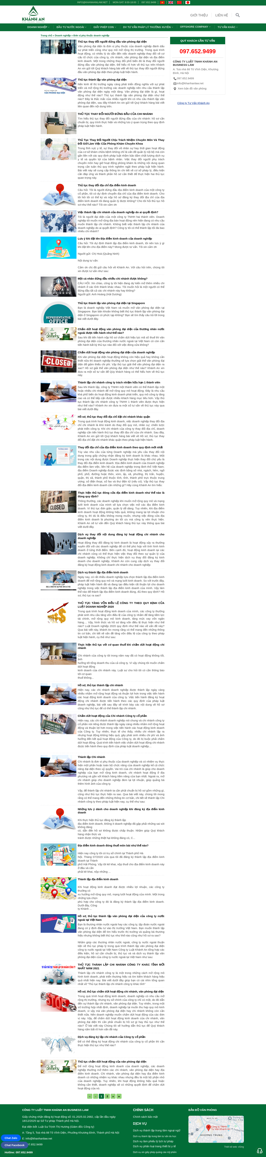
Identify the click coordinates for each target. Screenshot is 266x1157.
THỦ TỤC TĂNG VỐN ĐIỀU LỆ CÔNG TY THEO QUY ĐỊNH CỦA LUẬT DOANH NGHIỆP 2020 (121, 604)
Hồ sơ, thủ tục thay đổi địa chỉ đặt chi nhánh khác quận (114, 416)
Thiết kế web (230, 1147)
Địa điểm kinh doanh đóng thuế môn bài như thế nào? (113, 845)
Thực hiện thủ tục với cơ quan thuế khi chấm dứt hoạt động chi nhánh (121, 646)
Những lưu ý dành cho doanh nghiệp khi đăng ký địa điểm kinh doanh (121, 811)
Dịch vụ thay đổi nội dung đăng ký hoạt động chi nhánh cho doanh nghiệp (121, 536)
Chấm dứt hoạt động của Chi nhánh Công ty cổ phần (112, 715)
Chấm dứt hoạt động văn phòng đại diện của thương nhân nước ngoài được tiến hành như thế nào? (121, 331)
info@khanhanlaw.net (92, 2)
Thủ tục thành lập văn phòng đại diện (102, 79)
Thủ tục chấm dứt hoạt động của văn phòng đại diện (112, 1061)
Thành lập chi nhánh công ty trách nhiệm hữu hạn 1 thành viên (119, 382)
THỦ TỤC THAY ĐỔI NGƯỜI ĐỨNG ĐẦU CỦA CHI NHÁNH (115, 113)
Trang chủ (46, 35)
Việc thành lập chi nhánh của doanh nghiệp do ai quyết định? (118, 212)
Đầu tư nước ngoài (72, 27)
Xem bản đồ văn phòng (190, 88)
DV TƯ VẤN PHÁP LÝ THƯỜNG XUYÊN (148, 27)
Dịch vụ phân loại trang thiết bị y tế (154, 1146)
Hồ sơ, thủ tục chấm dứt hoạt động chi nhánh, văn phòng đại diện (121, 991)
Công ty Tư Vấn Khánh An (193, 103)
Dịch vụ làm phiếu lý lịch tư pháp (153, 1141)
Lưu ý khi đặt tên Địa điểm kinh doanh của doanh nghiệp (115, 238)
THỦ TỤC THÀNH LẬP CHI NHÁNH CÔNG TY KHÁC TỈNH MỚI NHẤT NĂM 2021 (121, 966)
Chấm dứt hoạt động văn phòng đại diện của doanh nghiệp (116, 352)
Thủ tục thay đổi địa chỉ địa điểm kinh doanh (107, 185)
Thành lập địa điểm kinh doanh (98, 879)
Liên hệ (221, 15)
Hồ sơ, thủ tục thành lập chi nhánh (100, 685)
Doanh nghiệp (39, 27)
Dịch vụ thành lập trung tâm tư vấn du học (154, 1136)
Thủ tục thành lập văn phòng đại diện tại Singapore (111, 303)
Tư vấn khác (228, 27)
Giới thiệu (199, 15)
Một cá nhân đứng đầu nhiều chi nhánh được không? (112, 278)
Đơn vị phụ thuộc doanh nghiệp (91, 35)
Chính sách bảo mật (145, 1116)
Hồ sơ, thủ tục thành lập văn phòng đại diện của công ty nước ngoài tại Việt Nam (121, 917)
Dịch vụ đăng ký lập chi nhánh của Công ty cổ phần (111, 1036)
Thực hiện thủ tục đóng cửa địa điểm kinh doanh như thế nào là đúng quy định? (121, 494)
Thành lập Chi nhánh (91, 756)
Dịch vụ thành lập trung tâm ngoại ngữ (156, 1130)
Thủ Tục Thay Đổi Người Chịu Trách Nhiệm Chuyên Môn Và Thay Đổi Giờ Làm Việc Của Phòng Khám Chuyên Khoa (121, 141)
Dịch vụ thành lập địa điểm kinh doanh (103, 572)
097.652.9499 (148, 2)
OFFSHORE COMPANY (196, 26)
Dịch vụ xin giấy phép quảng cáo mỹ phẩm (155, 1152)
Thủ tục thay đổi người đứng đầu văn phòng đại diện (112, 41)
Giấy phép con (105, 27)
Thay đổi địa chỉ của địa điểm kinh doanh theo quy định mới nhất (120, 447)
